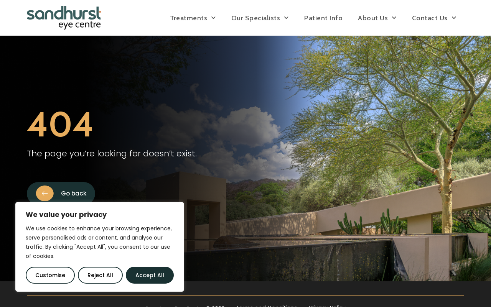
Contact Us (434, 17)
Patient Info (323, 18)
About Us (377, 17)
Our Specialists (260, 17)
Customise (50, 275)
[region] (99, 247)
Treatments (193, 17)
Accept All (149, 275)
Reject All (100, 275)
